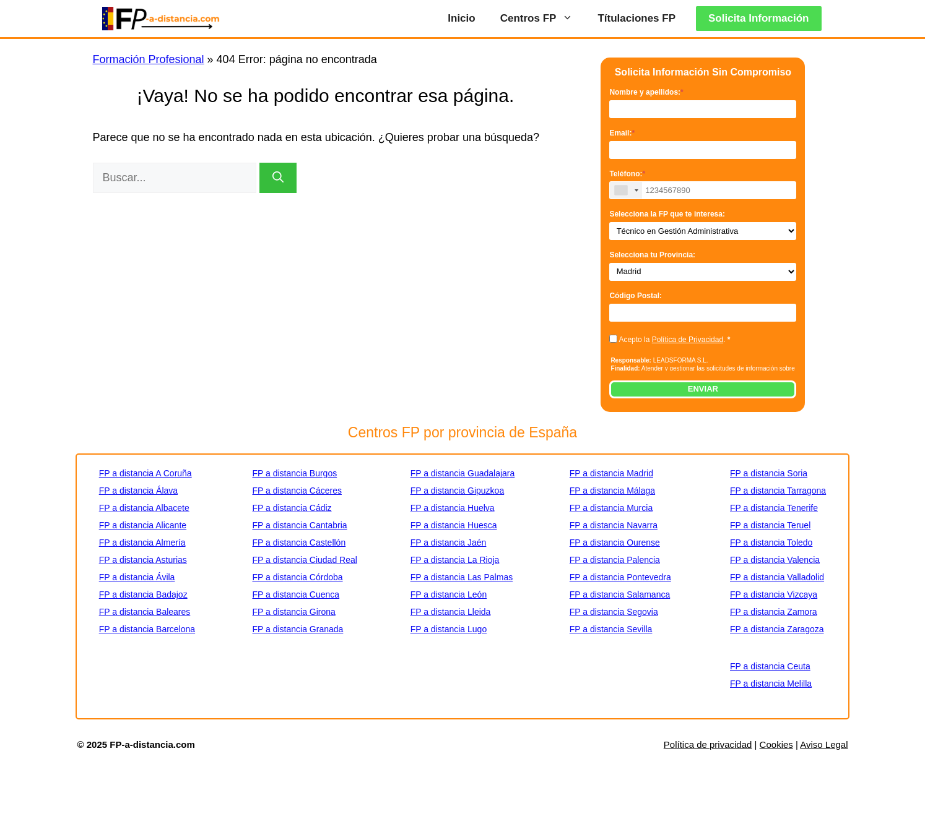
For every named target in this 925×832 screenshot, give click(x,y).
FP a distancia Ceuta (770, 666)
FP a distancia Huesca (453, 525)
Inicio (461, 18)
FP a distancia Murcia (611, 508)
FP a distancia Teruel (770, 525)
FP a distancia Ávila (137, 577)
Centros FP (543, 18)
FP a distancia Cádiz (291, 508)
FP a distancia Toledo (771, 542)
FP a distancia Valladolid (777, 577)
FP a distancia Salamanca (620, 594)
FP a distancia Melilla (771, 683)
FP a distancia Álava (138, 490)
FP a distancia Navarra (614, 525)
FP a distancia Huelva (452, 508)
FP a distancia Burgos (294, 473)
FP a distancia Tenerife (774, 508)
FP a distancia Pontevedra (620, 577)
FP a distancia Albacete (144, 508)
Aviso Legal (824, 744)
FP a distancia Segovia (614, 612)
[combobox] (626, 190)
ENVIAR (703, 388)
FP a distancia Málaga (612, 490)
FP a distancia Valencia (775, 560)
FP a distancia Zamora (773, 612)
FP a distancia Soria (768, 473)
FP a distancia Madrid (611, 473)
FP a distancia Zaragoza (777, 629)
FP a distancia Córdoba (297, 577)
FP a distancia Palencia (615, 560)
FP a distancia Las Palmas (461, 577)
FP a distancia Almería (142, 542)
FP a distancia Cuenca (295, 594)
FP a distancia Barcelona (147, 629)
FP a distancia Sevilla (611, 629)
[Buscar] (278, 178)
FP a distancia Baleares (145, 612)
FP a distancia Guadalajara (462, 473)
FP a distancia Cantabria (299, 525)
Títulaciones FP (636, 18)
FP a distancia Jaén (448, 542)
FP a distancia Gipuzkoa (457, 490)
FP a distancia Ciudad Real (304, 560)
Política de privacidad (708, 744)
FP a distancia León (448, 594)
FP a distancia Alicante (142, 525)
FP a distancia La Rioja (455, 560)
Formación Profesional (148, 59)
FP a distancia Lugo (448, 629)
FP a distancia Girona (293, 612)
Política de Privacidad (687, 339)
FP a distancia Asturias (143, 560)
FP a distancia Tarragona (778, 490)
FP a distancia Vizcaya (773, 594)
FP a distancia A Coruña (145, 473)
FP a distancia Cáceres (296, 490)
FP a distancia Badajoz (143, 594)
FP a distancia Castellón (298, 542)
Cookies (776, 744)
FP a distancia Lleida (450, 612)
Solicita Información (758, 18)
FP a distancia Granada (297, 629)
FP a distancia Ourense (615, 542)
